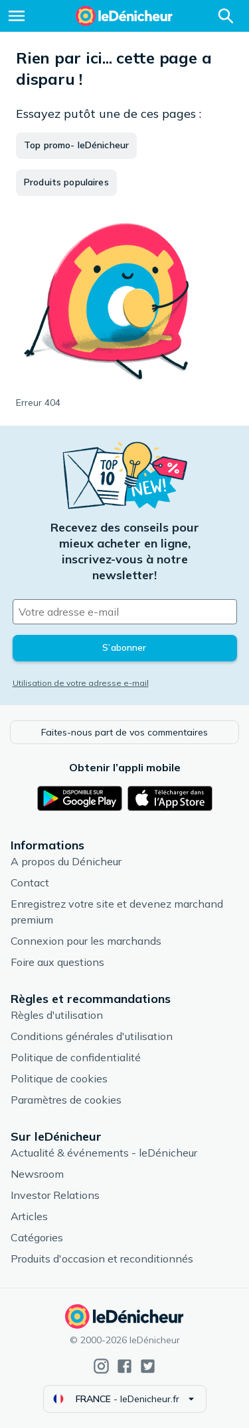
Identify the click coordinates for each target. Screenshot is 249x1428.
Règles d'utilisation (57, 1015)
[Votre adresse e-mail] (125, 611)
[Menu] (16, 15)
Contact (30, 882)
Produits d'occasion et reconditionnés (102, 1258)
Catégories (37, 1237)
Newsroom (37, 1173)
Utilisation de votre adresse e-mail (81, 683)
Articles (29, 1216)
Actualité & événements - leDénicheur (104, 1152)
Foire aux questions (57, 962)
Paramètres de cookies (66, 1099)
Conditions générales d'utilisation (92, 1036)
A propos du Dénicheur (66, 861)
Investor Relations (55, 1195)
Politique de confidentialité (76, 1057)
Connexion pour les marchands (86, 940)
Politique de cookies (59, 1078)
